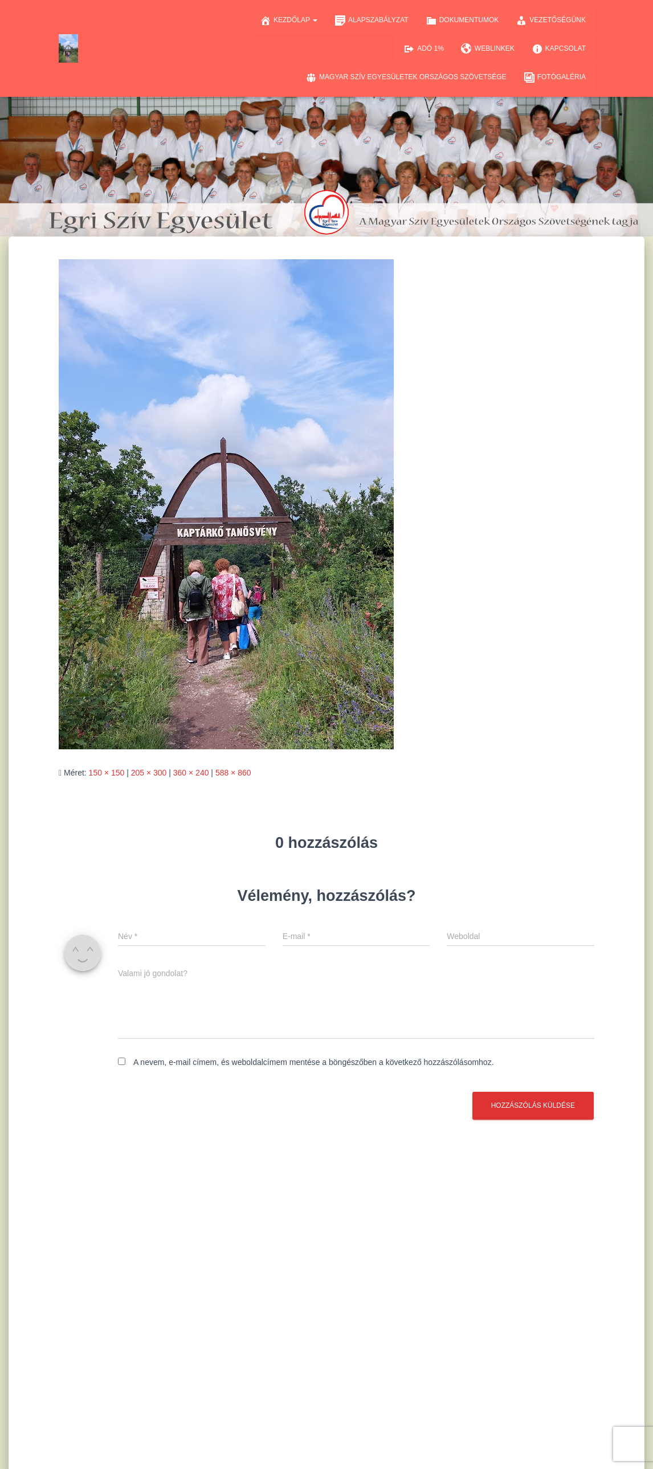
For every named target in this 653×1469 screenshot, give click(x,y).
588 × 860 (233, 772)
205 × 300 (149, 772)
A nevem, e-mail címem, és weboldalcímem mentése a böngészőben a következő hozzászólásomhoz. (313, 1062)
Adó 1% (423, 49)
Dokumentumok (462, 20)
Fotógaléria (555, 77)
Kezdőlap (288, 20)
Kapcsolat (559, 49)
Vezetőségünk (551, 20)
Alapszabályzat (371, 20)
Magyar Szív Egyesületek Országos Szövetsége (406, 77)
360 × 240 (191, 772)
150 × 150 (107, 772)
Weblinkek (488, 49)
